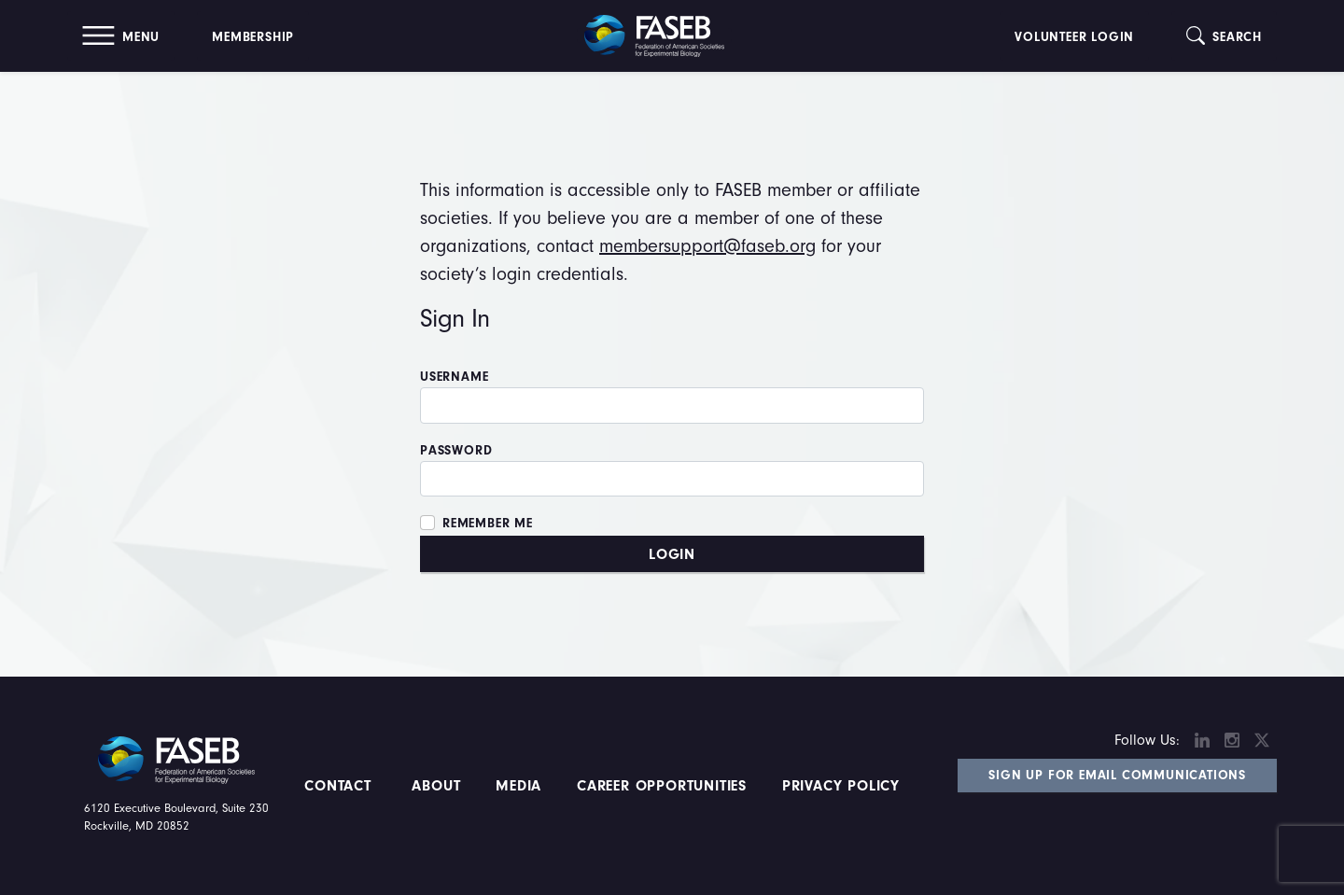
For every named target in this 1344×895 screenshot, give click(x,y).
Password (456, 450)
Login (672, 554)
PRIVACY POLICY (841, 785)
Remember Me (487, 523)
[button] (121, 36)
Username (454, 377)
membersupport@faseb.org (707, 246)
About (437, 785)
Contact (340, 785)
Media (518, 785)
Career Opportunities (659, 785)
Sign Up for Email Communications (1117, 775)
